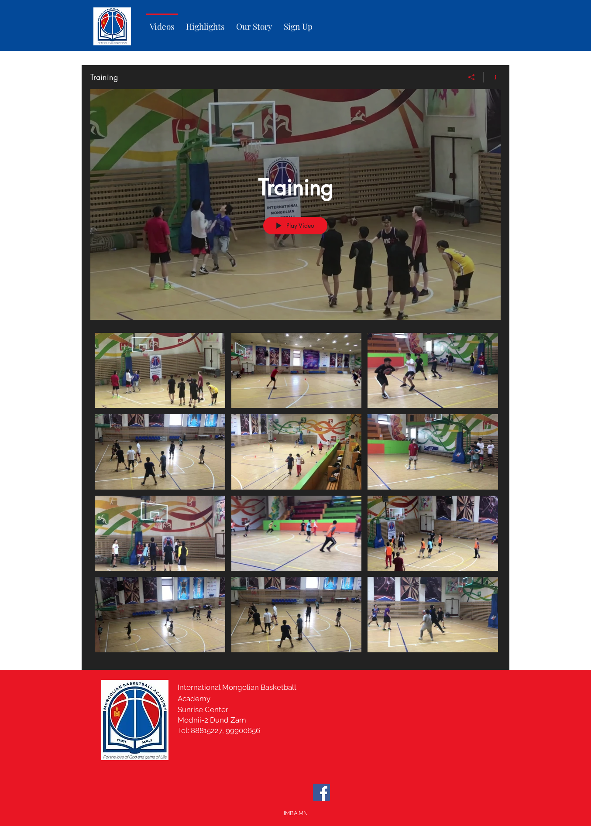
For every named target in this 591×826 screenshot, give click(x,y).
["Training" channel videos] (295, 494)
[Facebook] (321, 792)
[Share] (472, 77)
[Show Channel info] (492, 77)
